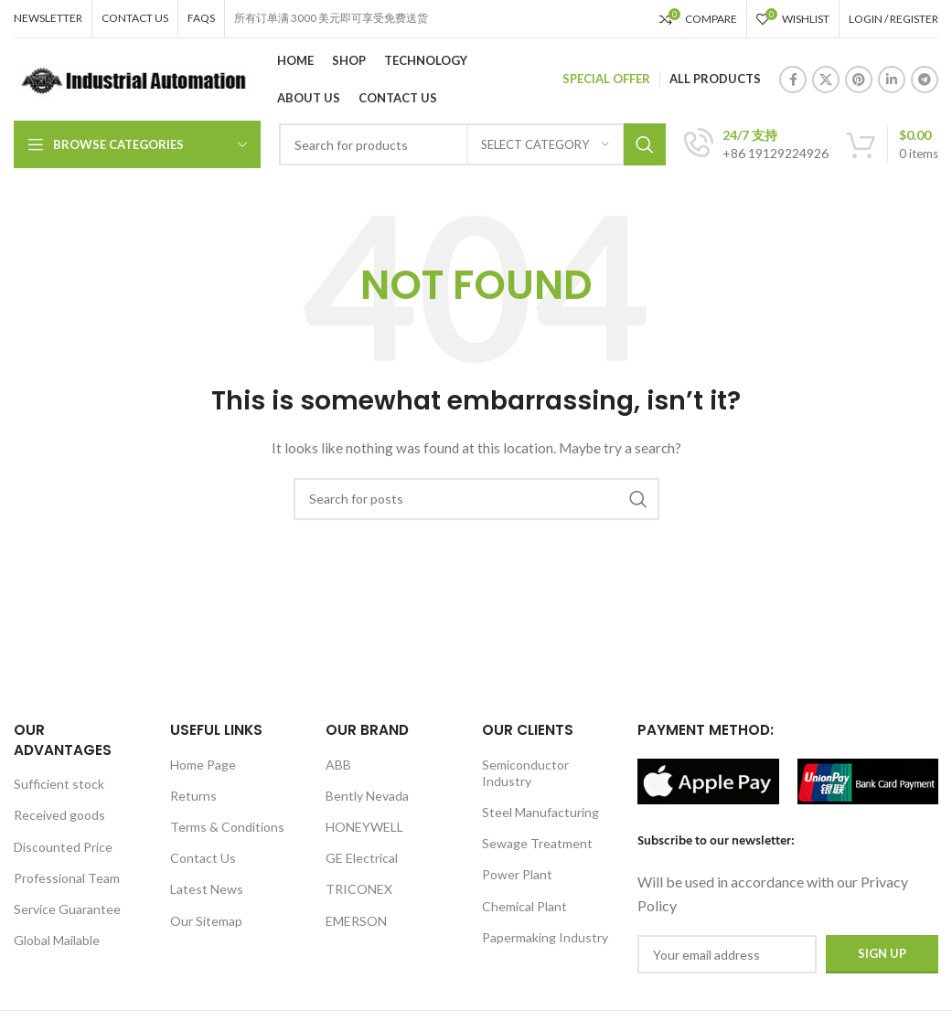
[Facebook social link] (793, 79)
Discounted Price (63, 847)
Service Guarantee (67, 909)
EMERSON (356, 921)
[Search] (476, 499)
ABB (338, 764)
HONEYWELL (364, 826)
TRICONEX (359, 889)
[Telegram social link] (924, 79)
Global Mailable (57, 940)
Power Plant (517, 874)
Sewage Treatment (537, 843)
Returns (193, 795)
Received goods (59, 815)
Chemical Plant (524, 906)
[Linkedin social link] (891, 79)
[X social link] (826, 79)
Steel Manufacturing (540, 812)
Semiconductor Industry (525, 773)
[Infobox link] (756, 144)
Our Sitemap (206, 921)
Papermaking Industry (545, 937)
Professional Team (67, 878)
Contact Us (203, 858)
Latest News (206, 889)
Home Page (203, 764)
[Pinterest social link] (858, 79)
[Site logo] (131, 78)
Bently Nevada (367, 795)
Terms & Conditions (227, 826)
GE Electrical (362, 858)
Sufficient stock (59, 784)
